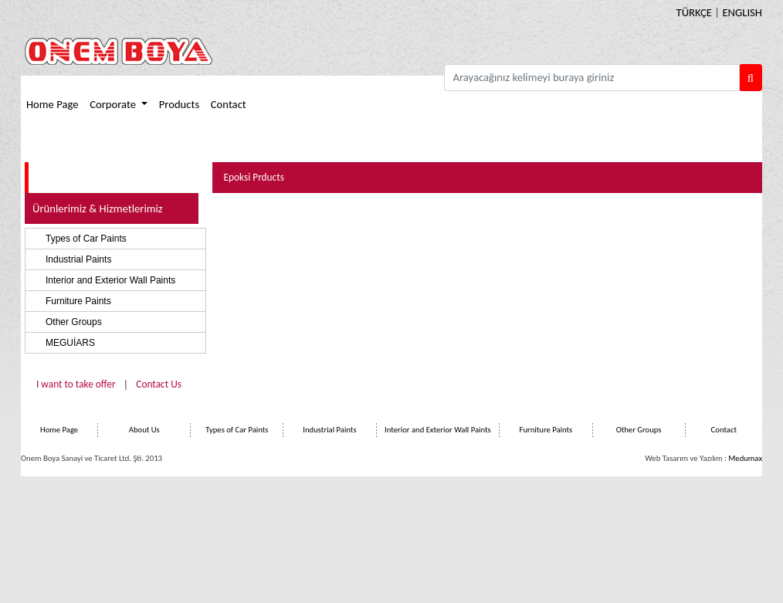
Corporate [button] (114, 104)
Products (179, 104)
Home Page (52, 104)
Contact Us (158, 384)
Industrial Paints (78, 259)
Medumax (745, 458)
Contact (228, 104)
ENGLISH (742, 12)
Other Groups (74, 322)
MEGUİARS (70, 342)
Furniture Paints (78, 301)
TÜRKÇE (694, 12)
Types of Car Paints (86, 238)
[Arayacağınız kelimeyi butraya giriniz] (592, 77)
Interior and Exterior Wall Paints (110, 280)
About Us (144, 430)
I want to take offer (76, 384)
